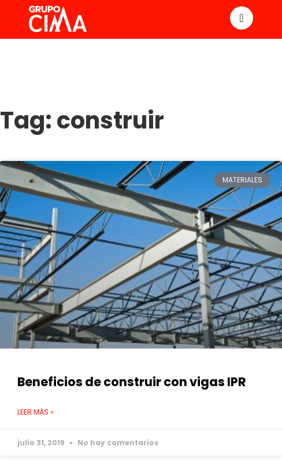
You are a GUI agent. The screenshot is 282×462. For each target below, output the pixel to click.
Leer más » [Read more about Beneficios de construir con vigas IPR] (35, 412)
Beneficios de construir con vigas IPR (131, 381)
